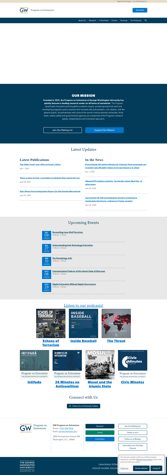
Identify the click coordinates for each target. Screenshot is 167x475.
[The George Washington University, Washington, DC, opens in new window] (27, 466)
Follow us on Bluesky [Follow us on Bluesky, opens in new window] (133, 439)
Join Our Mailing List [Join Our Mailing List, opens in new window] (62, 130)
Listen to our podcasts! (83, 305)
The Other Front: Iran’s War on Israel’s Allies (40, 165)
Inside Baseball (83, 341)
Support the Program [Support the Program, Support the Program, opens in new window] (124, 1)
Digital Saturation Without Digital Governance (74, 284)
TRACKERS (140, 10)
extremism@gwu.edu (68, 432)
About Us (82, 20)
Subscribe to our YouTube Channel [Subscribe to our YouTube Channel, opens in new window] (133, 447)
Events (114, 20)
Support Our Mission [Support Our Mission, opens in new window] (104, 130)
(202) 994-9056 (66, 428)
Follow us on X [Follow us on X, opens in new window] (132, 433)
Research (92, 20)
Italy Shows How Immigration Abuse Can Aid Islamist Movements (50, 191)
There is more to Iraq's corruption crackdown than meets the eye (50, 178)
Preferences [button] (124, 468)
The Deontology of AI (62, 258)
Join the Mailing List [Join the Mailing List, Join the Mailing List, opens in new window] (140, 1)
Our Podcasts (136, 20)
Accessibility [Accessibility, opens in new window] (105, 468)
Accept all (156, 468)
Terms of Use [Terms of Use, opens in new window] (114, 468)
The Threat (116, 341)
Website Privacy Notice (144, 459)
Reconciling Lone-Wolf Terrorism (67, 232)
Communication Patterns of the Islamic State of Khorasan (78, 271)
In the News (104, 20)
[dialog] (142, 464)
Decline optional (141, 468)
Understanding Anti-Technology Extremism (72, 245)
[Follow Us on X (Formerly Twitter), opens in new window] (83, 406)
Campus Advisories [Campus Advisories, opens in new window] (105, 464)
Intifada (34, 382)
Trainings (124, 20)
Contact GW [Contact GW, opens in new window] (96, 468)
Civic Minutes (132, 382)
